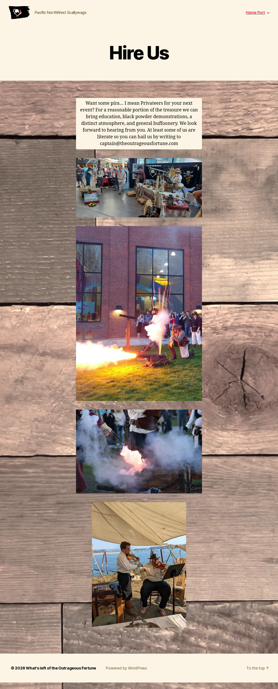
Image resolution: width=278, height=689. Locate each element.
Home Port (255, 15)
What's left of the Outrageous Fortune (61, 674)
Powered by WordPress (126, 674)
